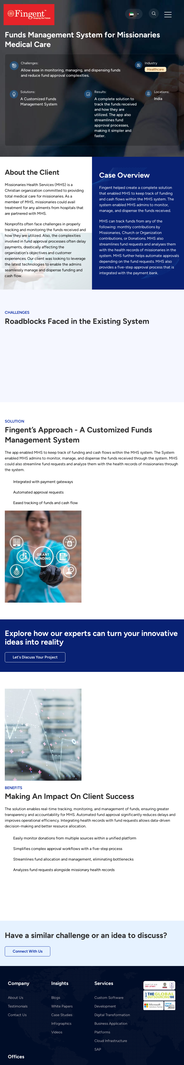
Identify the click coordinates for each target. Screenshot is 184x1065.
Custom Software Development (108, 1001)
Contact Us (17, 1015)
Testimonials (18, 1006)
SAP (97, 1049)
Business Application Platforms (110, 1027)
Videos (56, 1032)
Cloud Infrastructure (110, 1041)
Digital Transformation (112, 1015)
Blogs (55, 997)
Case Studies (61, 1015)
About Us (15, 997)
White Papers (62, 1006)
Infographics (61, 1023)
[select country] (134, 14)
